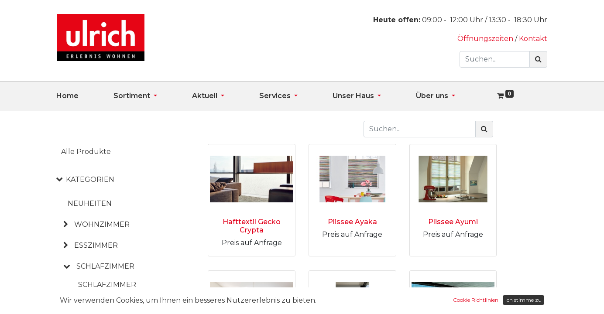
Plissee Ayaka (352, 222)
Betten (93, 300)
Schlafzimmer (107, 284)
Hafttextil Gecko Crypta (252, 226)
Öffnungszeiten (486, 38)
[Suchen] (538, 59)
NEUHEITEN (90, 203)
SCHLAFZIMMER (105, 266)
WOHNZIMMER (102, 224)
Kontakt (533, 38)
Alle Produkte (86, 151)
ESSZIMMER (96, 245)
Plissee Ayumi (453, 222)
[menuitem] (84, 95)
